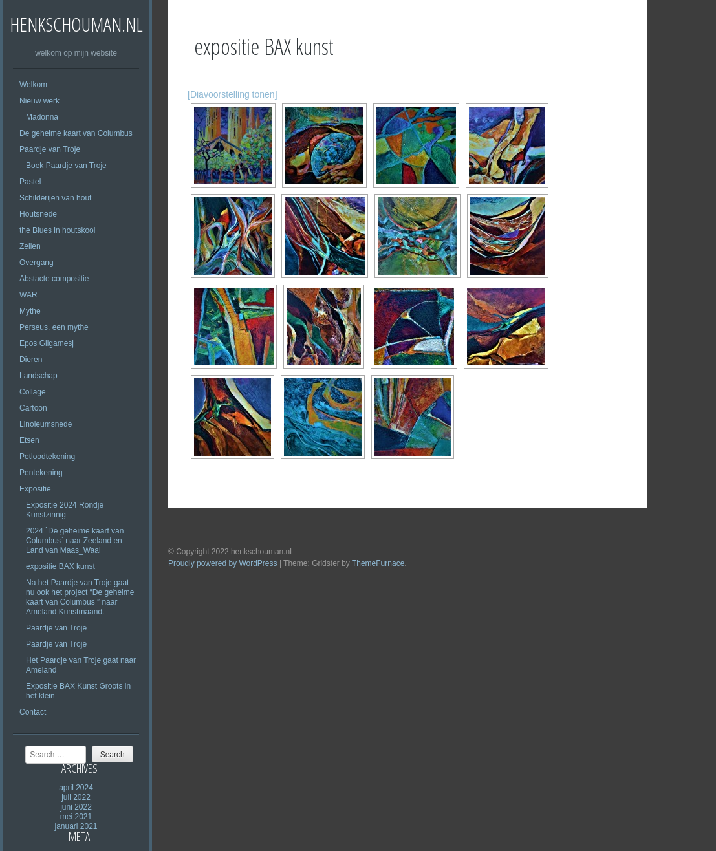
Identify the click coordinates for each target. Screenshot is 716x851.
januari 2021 (75, 826)
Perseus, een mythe (54, 327)
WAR (28, 294)
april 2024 (76, 787)
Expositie (35, 488)
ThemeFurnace (378, 563)
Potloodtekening (47, 456)
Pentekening (41, 472)
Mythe (30, 311)
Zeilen (30, 246)
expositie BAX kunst (60, 566)
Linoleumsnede (45, 424)
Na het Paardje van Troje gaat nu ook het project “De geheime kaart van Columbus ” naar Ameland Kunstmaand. (80, 597)
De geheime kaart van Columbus (76, 133)
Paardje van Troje (49, 149)
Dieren (30, 359)
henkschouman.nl (76, 24)
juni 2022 (76, 807)
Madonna (42, 117)
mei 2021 (76, 816)
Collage (32, 391)
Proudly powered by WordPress (222, 563)
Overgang (36, 262)
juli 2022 (76, 797)
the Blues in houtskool (57, 230)
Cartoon (33, 408)
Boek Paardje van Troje (66, 165)
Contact (32, 711)
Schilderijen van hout (55, 197)
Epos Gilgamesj (46, 343)
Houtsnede (38, 214)
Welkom (33, 84)
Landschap (38, 375)
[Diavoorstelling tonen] (232, 94)
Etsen (29, 440)
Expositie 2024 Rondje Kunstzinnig (64, 510)
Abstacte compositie (54, 278)
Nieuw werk (39, 100)
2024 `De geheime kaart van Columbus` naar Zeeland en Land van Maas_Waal (75, 540)
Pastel (30, 181)
